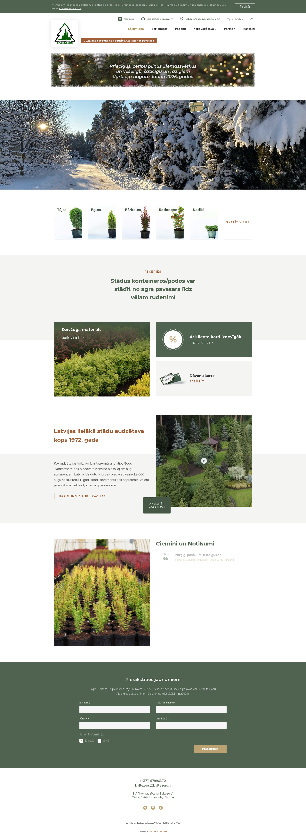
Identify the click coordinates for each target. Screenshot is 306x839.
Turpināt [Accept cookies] (245, 6)
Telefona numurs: (166, 702)
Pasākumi (126, 18)
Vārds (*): (84, 718)
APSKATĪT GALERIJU (157, 505)
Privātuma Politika (70, 8)
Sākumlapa (136, 28)
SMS (106, 740)
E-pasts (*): (85, 702)
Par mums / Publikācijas (82, 496)
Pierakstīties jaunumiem (159, 18)
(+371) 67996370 (153, 781)
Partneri (230, 28)
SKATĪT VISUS (238, 222)
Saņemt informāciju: (91, 734)
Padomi (180, 28)
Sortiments (159, 28)
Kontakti (249, 28)
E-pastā (89, 740)
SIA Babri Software (158, 831)
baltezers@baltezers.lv (153, 785)
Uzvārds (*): (162, 718)
